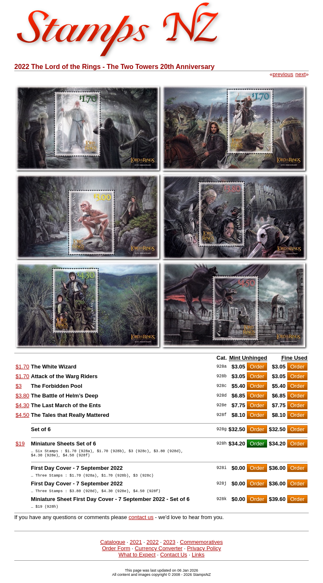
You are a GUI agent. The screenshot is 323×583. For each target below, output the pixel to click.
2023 (169, 548)
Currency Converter (158, 554)
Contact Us (173, 561)
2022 (152, 548)
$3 (18, 386)
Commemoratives (201, 548)
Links (198, 561)
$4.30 (22, 405)
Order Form (116, 554)
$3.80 (22, 395)
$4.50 (22, 415)
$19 (20, 443)
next (300, 74)
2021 (136, 548)
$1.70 (22, 366)
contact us (141, 523)
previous (283, 74)
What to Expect (137, 561)
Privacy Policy (204, 554)
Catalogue (112, 548)
